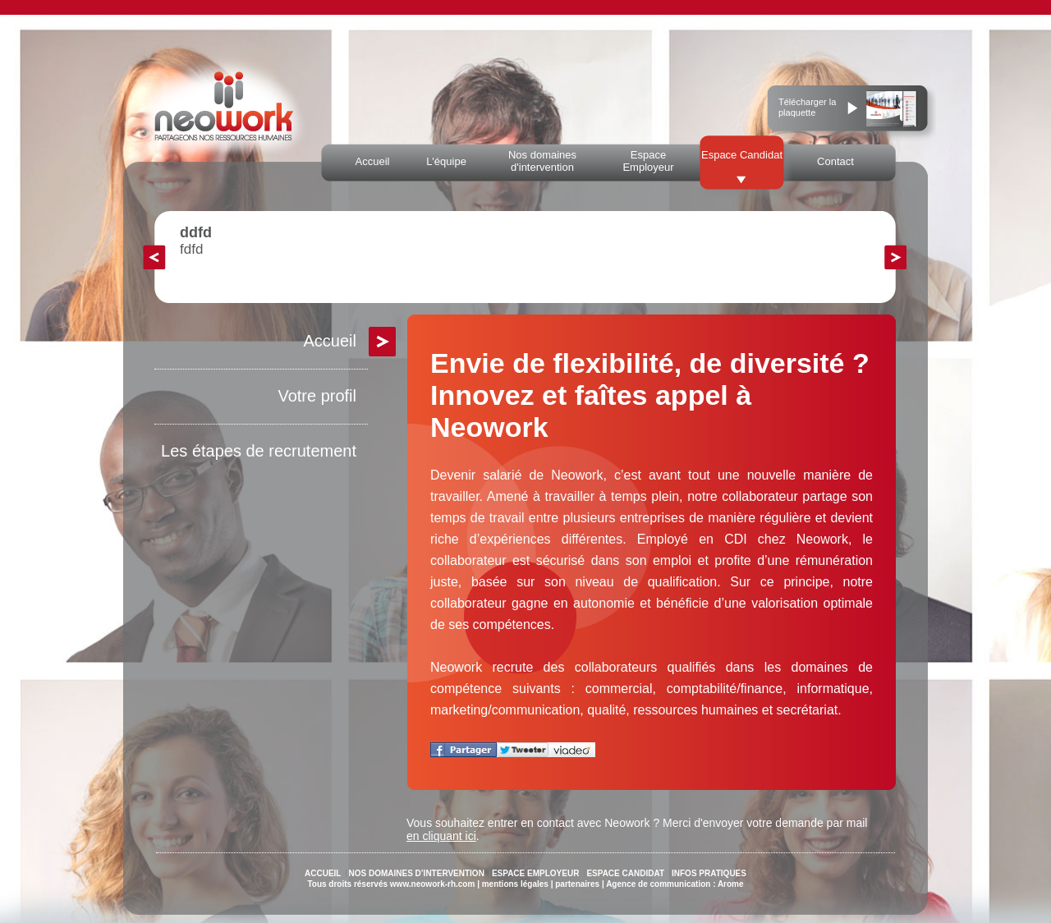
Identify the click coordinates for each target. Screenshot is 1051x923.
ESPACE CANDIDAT (625, 873)
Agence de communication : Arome (674, 884)
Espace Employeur (647, 161)
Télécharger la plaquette (807, 107)
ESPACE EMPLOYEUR (536, 873)
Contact (835, 161)
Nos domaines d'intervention (542, 161)
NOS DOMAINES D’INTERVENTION (416, 873)
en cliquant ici (441, 836)
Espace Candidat (742, 155)
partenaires (577, 884)
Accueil (373, 161)
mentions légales (515, 884)
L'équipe (446, 161)
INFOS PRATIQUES (709, 873)
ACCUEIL (323, 873)
